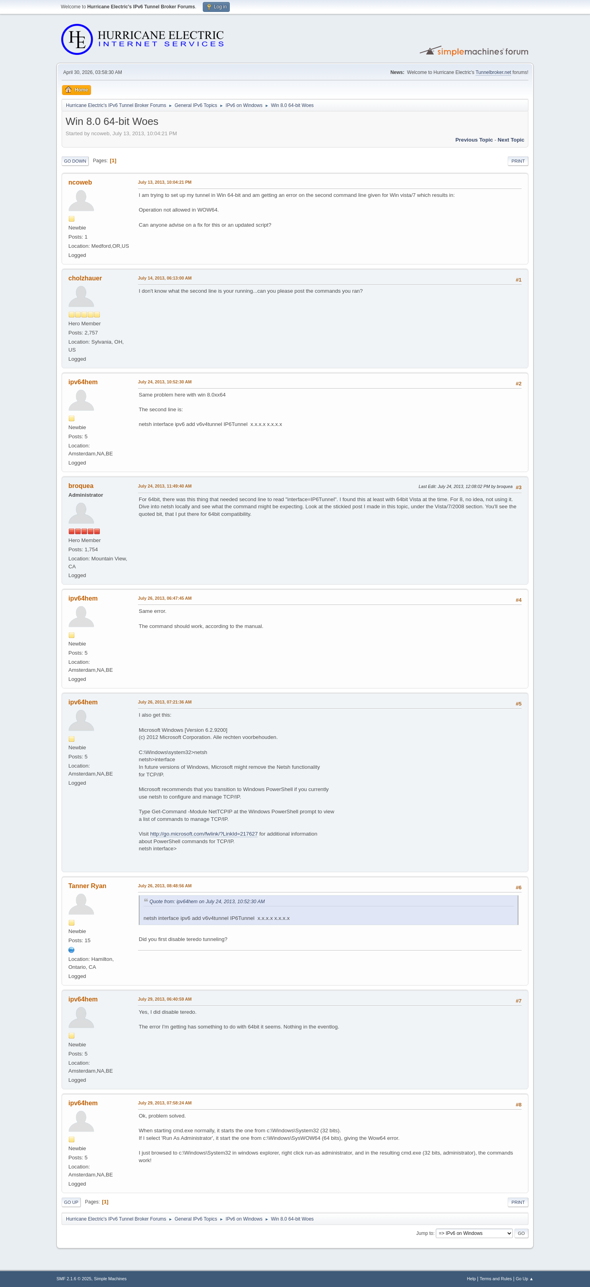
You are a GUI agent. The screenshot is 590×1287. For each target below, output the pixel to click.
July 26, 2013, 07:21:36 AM (165, 702)
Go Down (75, 161)
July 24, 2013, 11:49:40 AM (165, 486)
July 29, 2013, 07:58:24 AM (165, 1102)
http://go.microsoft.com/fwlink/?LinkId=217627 (204, 834)
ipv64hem (83, 382)
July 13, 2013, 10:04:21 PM (165, 182)
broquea (80, 485)
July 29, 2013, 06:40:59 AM (165, 999)
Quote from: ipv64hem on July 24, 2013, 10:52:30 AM (207, 901)
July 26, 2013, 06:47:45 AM (165, 598)
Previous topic (474, 140)
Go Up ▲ (525, 1278)
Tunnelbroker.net (493, 72)
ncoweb (80, 182)
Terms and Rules (496, 1278)
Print (518, 161)
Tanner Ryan (87, 886)
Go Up (71, 1202)
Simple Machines (110, 1278)
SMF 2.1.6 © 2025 (73, 1278)
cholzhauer (85, 278)
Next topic (511, 140)
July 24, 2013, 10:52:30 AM (165, 381)
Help (471, 1278)
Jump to (424, 1233)
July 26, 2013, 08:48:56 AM (165, 885)
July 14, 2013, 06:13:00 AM (165, 278)
